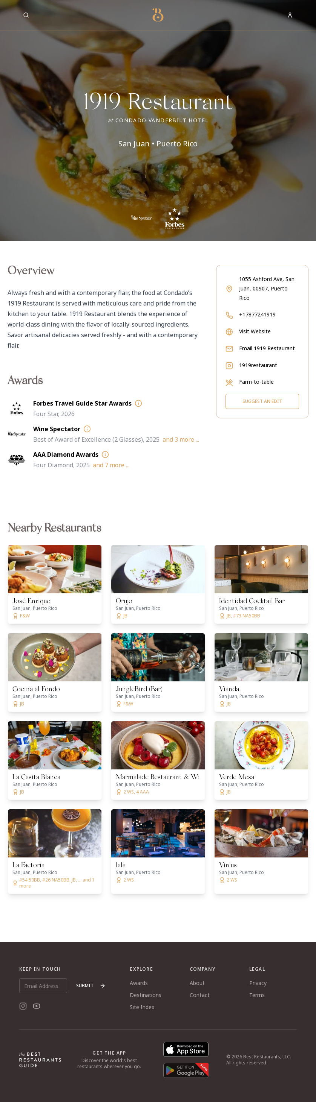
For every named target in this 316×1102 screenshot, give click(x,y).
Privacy (258, 982)
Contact (200, 995)
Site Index (142, 1007)
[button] (158, 120)
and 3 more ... (181, 439)
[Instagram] (23, 1006)
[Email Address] (43, 985)
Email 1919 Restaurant (267, 348)
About (197, 982)
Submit (91, 985)
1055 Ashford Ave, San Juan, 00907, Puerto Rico (267, 288)
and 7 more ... (111, 465)
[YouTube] (36, 1006)
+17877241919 (257, 314)
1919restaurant (258, 365)
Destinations (145, 995)
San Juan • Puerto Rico (158, 143)
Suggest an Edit (262, 401)
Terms (257, 995)
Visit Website (255, 331)
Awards (139, 982)
